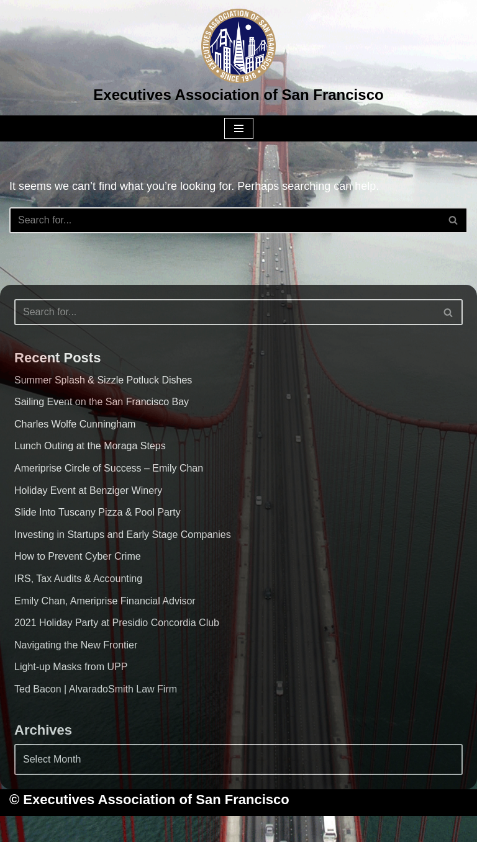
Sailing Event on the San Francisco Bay (101, 401)
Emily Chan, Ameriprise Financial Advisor (105, 601)
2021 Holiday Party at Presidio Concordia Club (116, 622)
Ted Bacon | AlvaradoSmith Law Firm (95, 689)
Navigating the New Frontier (75, 645)
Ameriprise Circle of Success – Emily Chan (108, 468)
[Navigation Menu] (238, 128)
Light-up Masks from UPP (70, 666)
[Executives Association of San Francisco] (238, 58)
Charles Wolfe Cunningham (74, 424)
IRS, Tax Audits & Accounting (78, 578)
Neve (175, 828)
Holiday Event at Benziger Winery (88, 490)
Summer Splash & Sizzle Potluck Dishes (103, 380)
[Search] (224, 220)
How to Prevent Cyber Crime (77, 556)
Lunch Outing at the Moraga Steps (90, 446)
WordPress (287, 828)
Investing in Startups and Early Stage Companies (122, 534)
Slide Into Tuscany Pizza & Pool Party (97, 512)
